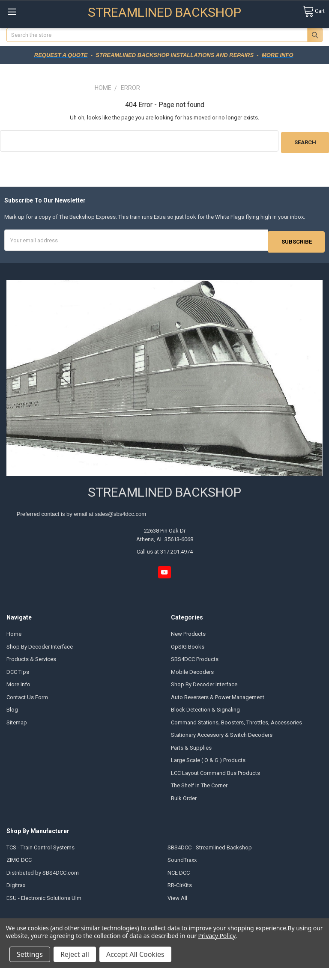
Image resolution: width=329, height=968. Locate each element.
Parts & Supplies (191, 745)
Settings (30, 954)
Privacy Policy (216, 936)
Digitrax (15, 882)
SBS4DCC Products (194, 656)
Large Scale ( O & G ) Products (208, 757)
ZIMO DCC (19, 857)
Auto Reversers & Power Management (217, 694)
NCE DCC (178, 870)
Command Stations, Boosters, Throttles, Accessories (236, 719)
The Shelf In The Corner (199, 782)
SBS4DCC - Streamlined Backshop (209, 844)
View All (177, 895)
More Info (18, 681)
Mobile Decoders (192, 669)
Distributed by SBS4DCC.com (42, 870)
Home (13, 631)
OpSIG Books (187, 643)
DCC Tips (17, 669)
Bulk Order (184, 795)
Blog (12, 706)
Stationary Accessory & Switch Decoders (221, 732)
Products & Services (31, 656)
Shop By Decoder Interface (39, 643)
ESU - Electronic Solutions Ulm (43, 895)
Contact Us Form (27, 694)
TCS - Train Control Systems (40, 844)
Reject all (74, 954)
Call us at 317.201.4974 (165, 549)
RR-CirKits (179, 882)
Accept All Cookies (135, 954)
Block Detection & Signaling (205, 706)
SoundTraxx (182, 857)
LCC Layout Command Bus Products (215, 770)
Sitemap (16, 719)
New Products (188, 631)
